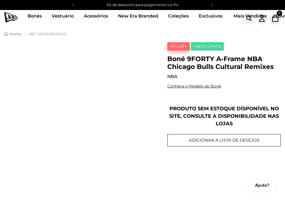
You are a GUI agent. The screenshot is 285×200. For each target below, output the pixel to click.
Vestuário (63, 16)
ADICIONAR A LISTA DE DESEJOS (224, 140)
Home (12, 34)
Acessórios (96, 16)
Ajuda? (262, 185)
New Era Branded (138, 16)
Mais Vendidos (250, 16)
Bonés (35, 16)
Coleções (178, 16)
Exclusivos (210, 16)
